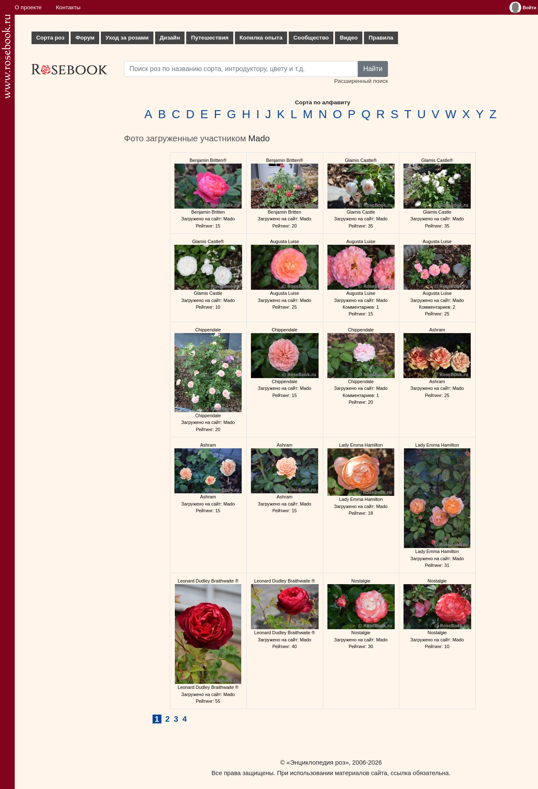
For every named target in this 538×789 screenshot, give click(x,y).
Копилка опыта (261, 37)
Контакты (68, 7)
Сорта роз (50, 37)
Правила (381, 37)
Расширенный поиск (361, 81)
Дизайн (170, 37)
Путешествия (209, 37)
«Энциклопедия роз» (318, 762)
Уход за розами (127, 37)
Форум (84, 37)
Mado (259, 138)
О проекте (28, 7)
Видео (349, 37)
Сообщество (311, 37)
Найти (372, 68)
